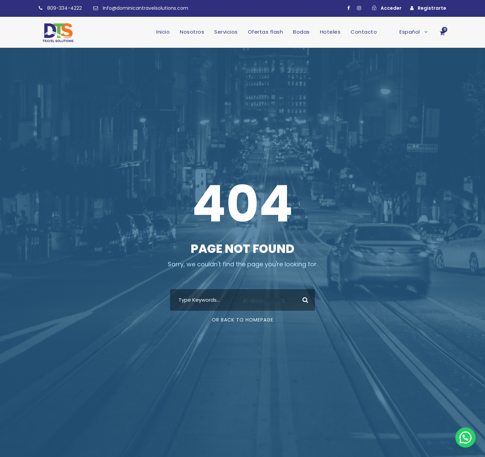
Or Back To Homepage (242, 319)
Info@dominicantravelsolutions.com (145, 8)
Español (409, 31)
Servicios (226, 31)
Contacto (364, 31)
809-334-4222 (64, 8)
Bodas (301, 31)
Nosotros (192, 31)
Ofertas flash (265, 31)
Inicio (163, 31)
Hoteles (330, 31)
